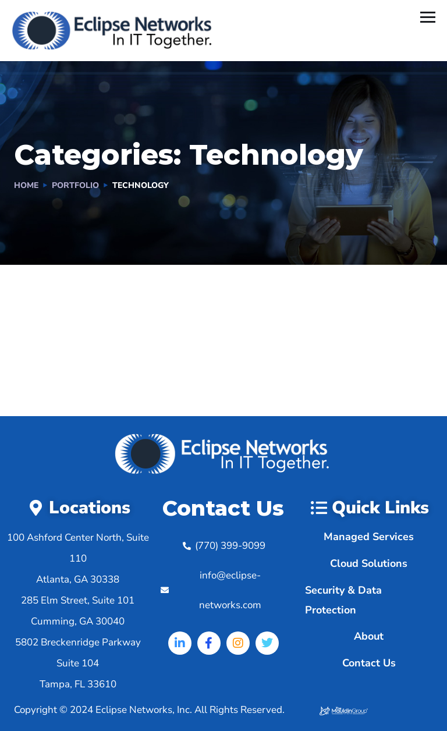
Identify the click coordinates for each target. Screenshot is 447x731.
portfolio (75, 185)
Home (26, 185)
